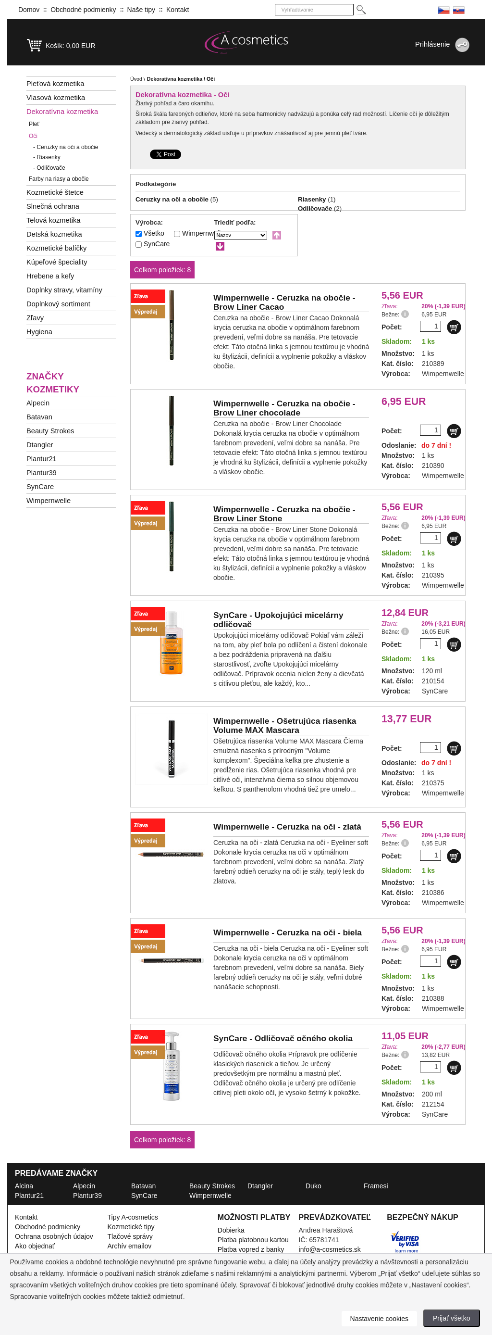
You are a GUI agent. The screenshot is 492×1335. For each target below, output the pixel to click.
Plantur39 (41, 473)
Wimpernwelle (48, 500)
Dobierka (231, 1230)
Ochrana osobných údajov (54, 1236)
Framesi (376, 1186)
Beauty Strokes (50, 431)
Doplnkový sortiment (58, 304)
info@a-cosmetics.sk (330, 1249)
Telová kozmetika (53, 220)
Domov (28, 9)
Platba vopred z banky (251, 1249)
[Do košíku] (454, 327)
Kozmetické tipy (131, 1227)
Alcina (24, 1186)
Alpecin (37, 403)
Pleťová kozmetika (55, 84)
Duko (313, 1186)
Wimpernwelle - (284, 302)
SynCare (40, 487)
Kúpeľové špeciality (56, 262)
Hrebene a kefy (50, 276)
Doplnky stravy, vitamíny (64, 290)
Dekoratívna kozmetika (62, 111)
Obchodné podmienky (83, 9)
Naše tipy (141, 9)
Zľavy (35, 318)
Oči (33, 136)
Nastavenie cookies (379, 1318)
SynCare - (278, 619)
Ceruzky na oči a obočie (65, 147)
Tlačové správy (130, 1236)
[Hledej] (361, 10)
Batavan (39, 417)
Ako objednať (35, 1246)
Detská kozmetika (54, 234)
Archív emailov (130, 1246)
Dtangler (39, 445)
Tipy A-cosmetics (133, 1217)
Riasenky (47, 157)
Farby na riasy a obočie (59, 179)
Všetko (154, 233)
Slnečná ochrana (52, 206)
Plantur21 (41, 459)
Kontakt (177, 9)
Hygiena (39, 332)
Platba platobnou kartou (253, 1240)
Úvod (136, 79)
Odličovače (49, 167)
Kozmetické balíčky (56, 248)
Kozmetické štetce (55, 192)
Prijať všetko (451, 1318)
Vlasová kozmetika (55, 97)
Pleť (34, 124)
